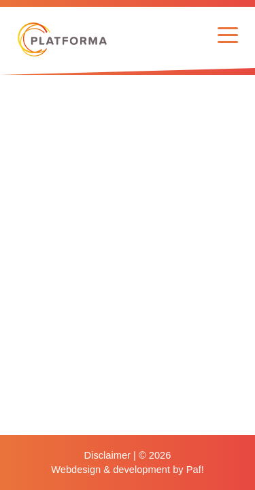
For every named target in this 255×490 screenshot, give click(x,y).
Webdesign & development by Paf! (127, 469)
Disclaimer (107, 455)
